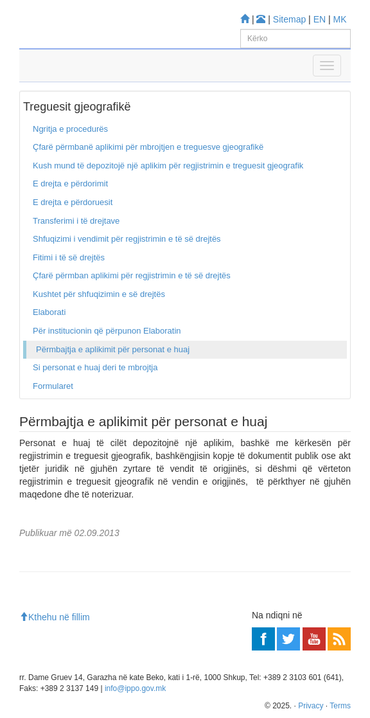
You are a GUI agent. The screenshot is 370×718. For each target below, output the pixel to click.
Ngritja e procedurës (70, 129)
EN (319, 19)
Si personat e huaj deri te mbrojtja (95, 367)
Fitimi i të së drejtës (69, 257)
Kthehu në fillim (54, 617)
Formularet (53, 386)
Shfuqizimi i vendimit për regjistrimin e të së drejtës (127, 239)
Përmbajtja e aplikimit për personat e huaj (112, 349)
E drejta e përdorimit (70, 183)
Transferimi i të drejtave (76, 221)
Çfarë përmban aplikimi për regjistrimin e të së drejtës (132, 275)
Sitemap (289, 19)
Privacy (310, 705)
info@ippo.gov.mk (135, 688)
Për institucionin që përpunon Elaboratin (107, 331)
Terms (340, 705)
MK (340, 19)
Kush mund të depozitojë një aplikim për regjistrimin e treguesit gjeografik (168, 165)
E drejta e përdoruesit (72, 202)
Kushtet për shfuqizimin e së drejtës (99, 294)
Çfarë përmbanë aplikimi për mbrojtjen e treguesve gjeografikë (148, 147)
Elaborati (49, 312)
